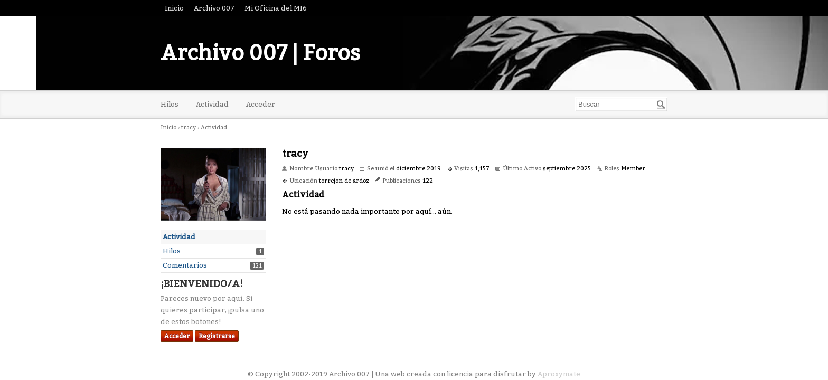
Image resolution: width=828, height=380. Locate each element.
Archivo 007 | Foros (260, 53)
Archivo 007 (214, 8)
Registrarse (217, 336)
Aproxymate (559, 374)
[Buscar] (661, 104)
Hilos (169, 104)
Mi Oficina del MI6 (275, 8)
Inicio (174, 8)
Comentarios (185, 265)
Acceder (260, 104)
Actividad (212, 104)
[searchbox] (621, 104)
